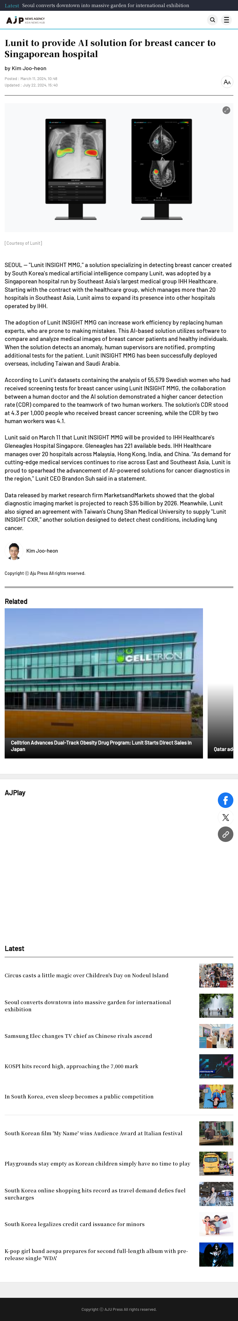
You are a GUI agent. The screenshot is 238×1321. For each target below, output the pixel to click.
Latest (12, 5)
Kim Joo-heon (42, 550)
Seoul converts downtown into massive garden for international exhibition (105, 5)
